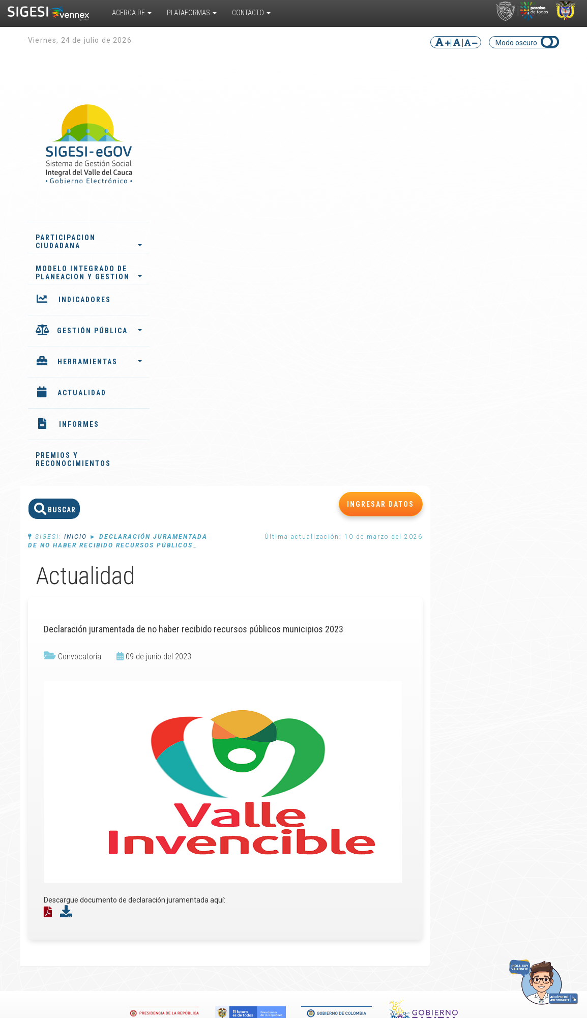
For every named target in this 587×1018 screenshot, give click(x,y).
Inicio (212, 132)
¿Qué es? (64, 718)
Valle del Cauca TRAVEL (143, 755)
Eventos (425, 726)
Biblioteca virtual (341, 730)
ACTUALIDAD (81, 393)
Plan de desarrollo (246, 735)
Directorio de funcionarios (531, 730)
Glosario (328, 771)
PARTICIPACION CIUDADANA (89, 242)
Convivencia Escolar (151, 792)
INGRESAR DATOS (517, 100)
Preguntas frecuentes (332, 783)
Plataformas (192, 13)
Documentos (335, 747)
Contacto (251, 13)
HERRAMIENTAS (99, 362)
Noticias (425, 718)
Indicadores (235, 726)
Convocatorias (436, 735)
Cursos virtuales (340, 739)
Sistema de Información (138, 739)
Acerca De (132, 13)
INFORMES (79, 424)
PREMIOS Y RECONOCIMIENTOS (73, 459)
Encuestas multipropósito (338, 759)
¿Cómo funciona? (65, 730)
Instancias (233, 751)
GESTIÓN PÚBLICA (99, 331)
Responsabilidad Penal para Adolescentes (145, 775)
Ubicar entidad (523, 747)
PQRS (520, 718)
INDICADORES (84, 300)
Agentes (231, 743)
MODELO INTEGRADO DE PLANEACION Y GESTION (89, 273)
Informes (232, 718)
